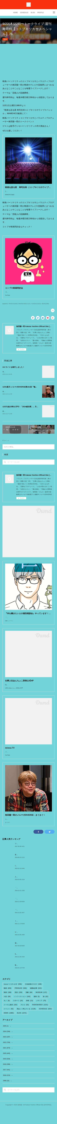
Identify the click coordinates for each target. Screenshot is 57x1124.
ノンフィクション (22, 1012)
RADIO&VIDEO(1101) (24, 308)
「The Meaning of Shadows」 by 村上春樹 (29, 903)
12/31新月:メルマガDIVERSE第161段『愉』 (19, 392)
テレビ (25, 1020)
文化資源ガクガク (33, 999)
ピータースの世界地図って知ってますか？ (29, 947)
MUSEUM (41, 1007)
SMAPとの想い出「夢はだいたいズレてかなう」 (31, 969)
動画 (5, 39)
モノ (7, 1016)
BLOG (33, 12)
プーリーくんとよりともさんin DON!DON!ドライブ (32, 859)
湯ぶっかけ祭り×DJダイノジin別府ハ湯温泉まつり (31, 958)
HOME (15, 12)
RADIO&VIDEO (40, 1020)
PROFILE (40, 12)
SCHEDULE (24, 12)
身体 (29, 1016)
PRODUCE (21, 1003)
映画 (7, 1007)
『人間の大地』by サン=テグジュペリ (27, 925)
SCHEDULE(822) (36, 308)
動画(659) (5, 308)
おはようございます (13, 999)
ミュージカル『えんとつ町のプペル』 (27, 936)
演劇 (29, 1007)
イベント (8, 1024)
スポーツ (18, 1016)
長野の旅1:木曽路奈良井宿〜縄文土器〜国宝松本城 (32, 870)
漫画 (37, 1012)
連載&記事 (36, 1003)
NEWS (9, 1028)
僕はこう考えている (26, 1024)
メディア (41, 1016)
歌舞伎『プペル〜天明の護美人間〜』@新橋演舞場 (32, 980)
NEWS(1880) (45, 308)
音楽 (18, 1007)
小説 (7, 1012)
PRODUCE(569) (13, 308)
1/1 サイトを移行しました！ (13, 372)
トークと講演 (10, 1020)
